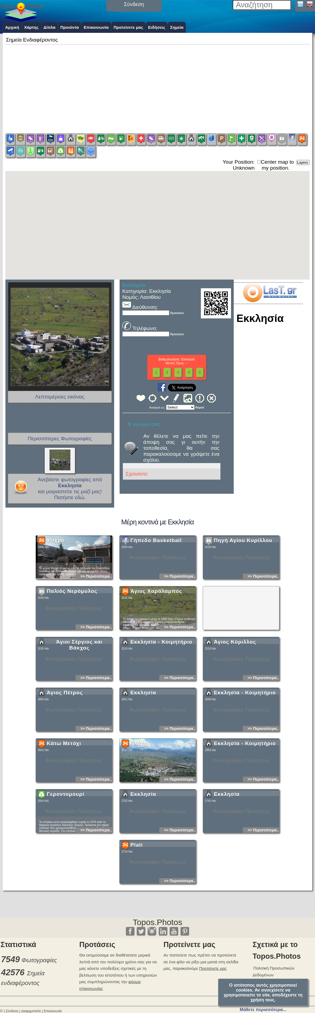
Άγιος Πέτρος (65, 729)
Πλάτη (138, 780)
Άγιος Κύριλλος (235, 678)
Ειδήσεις (156, 27)
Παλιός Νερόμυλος (72, 627)
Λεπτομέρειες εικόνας (60, 397)
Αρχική (12, 27)
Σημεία (176, 27)
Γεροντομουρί (65, 830)
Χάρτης (31, 27)
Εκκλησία (143, 729)
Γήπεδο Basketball (156, 577)
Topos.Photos (157, 922)
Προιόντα (69, 27)
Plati (136, 881)
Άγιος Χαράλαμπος (156, 627)
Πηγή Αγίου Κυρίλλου (243, 577)
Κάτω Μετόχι (64, 780)
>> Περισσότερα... (96, 612)
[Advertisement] (157, 84)
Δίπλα (49, 27)
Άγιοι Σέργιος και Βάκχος (79, 681)
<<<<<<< (180, 407)
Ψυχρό (56, 577)
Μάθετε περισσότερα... (263, 1009)
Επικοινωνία (96, 27)
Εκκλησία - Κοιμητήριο (161, 678)
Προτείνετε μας (128, 27)
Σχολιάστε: (137, 474)
